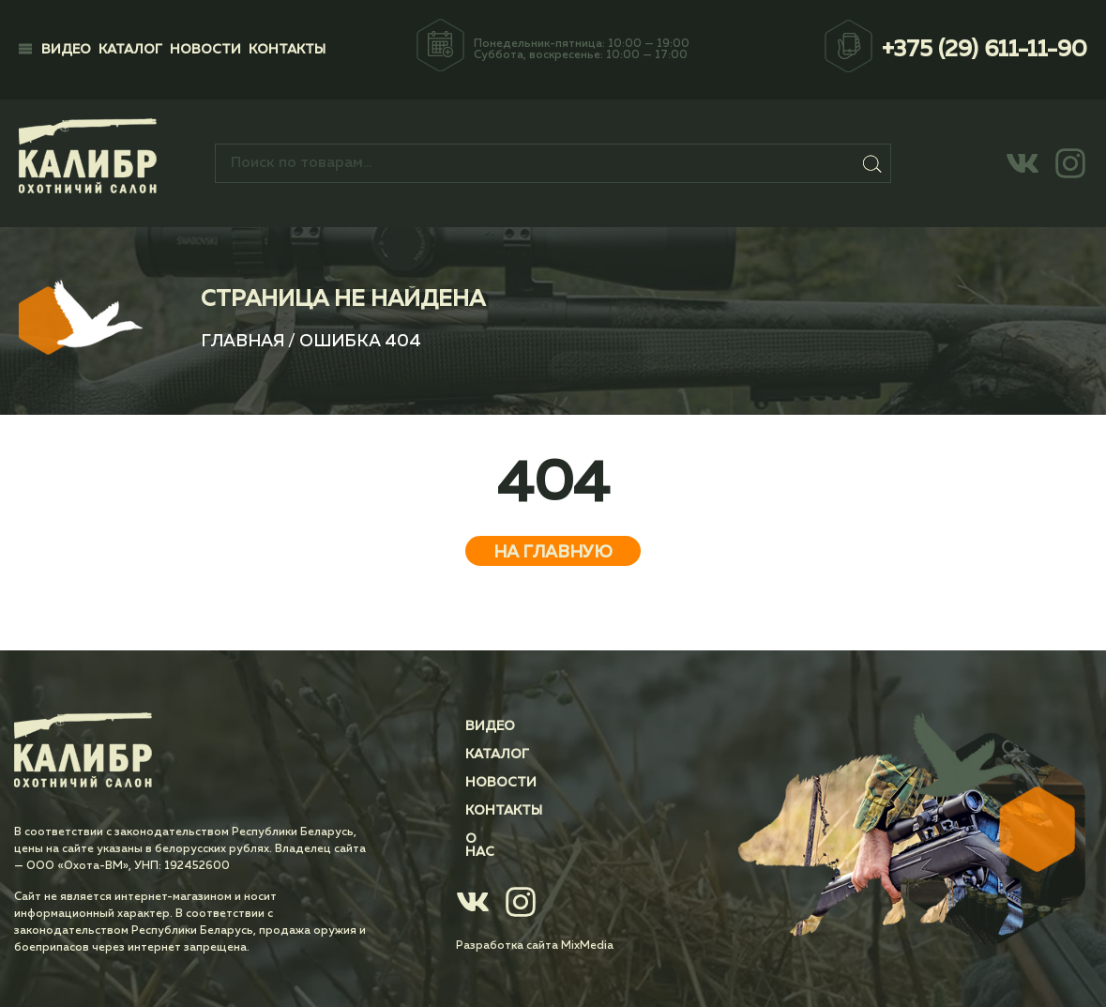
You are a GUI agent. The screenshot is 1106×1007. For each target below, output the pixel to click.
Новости (205, 49)
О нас (486, 839)
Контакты (287, 49)
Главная (242, 341)
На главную (553, 552)
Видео (66, 49)
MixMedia (587, 932)
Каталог (130, 49)
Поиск (873, 163)
